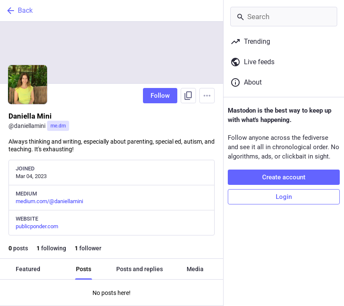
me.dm (58, 126)
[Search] (283, 16)
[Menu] (207, 95)
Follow (160, 95)
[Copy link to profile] (188, 95)
